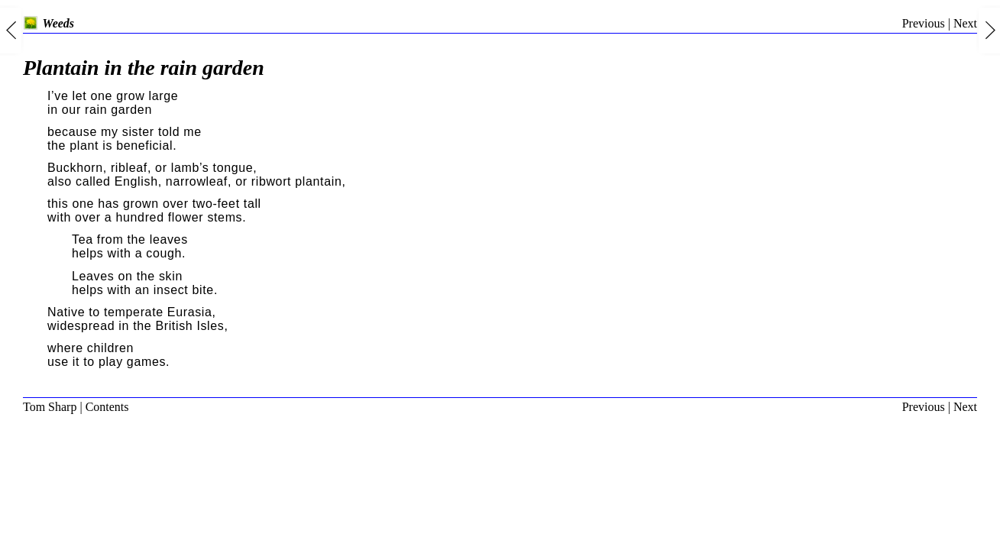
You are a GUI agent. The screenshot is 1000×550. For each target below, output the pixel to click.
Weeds (48, 23)
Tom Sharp (49, 406)
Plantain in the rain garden (143, 67)
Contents (107, 406)
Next (965, 23)
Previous (923, 23)
